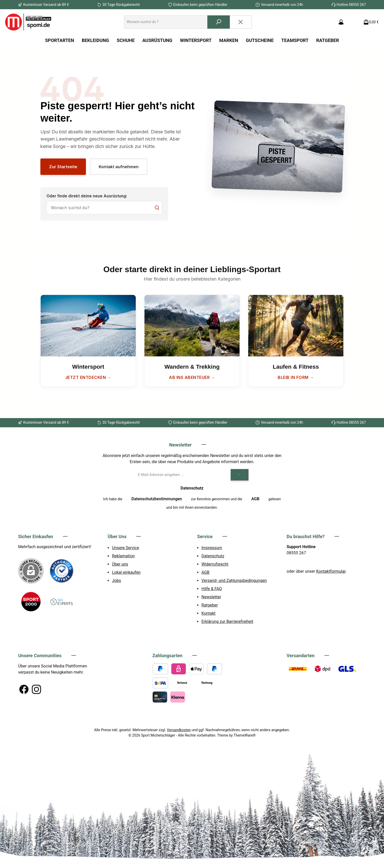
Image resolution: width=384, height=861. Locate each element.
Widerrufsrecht (214, 564)
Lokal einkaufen (126, 572)
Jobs (116, 580)
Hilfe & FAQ (211, 588)
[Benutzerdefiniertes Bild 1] (61, 571)
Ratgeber (209, 605)
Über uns (120, 564)
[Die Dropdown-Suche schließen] (241, 22)
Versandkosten (179, 730)
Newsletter (211, 596)
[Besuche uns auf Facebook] (24, 689)
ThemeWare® (245, 735)
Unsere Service (125, 547)
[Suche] (104, 207)
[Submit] (240, 475)
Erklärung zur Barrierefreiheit (227, 621)
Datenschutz (212, 556)
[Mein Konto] (341, 22)
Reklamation (123, 556)
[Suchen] (218, 22)
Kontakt (208, 613)
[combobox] (166, 22)
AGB (255, 498)
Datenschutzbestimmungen (156, 498)
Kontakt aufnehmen (119, 166)
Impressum (211, 547)
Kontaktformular (331, 571)
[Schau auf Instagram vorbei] (36, 689)
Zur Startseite (63, 166)
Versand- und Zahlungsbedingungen (234, 580)
